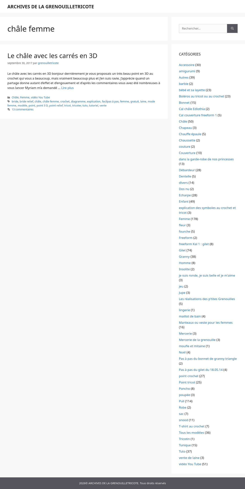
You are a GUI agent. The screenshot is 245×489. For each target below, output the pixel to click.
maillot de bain (190, 316)
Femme (25, 97)
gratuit (134, 101)
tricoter (76, 105)
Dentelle (185, 176)
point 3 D (42, 105)
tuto (85, 105)
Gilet (182, 250)
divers (183, 182)
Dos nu (184, 189)
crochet (65, 101)
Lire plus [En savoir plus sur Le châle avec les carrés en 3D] (67, 88)
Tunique (185, 445)
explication (94, 101)
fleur (182, 225)
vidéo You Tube (40, 97)
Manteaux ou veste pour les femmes (206, 322)
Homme (185, 263)
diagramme (78, 101)
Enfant (183, 201)
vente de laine (189, 458)
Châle (15, 97)
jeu (181, 286)
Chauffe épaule (190, 134)
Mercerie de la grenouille (197, 340)
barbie (183, 84)
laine (143, 101)
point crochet (188, 376)
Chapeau (185, 128)
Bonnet (184, 102)
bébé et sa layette (192, 90)
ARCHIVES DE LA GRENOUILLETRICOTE (50, 6)
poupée (184, 395)
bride (15, 101)
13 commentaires (22, 109)
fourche (184, 231)
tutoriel (93, 105)
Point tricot (187, 382)
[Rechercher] (232, 28)
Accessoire (186, 65)
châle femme (51, 101)
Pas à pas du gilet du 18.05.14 (201, 370)
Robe (182, 407)
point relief (56, 105)
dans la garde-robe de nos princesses (206, 159)
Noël (182, 352)
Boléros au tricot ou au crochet (201, 96)
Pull (181, 401)
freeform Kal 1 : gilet (194, 244)
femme (124, 101)
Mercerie (185, 333)
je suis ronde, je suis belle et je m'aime (207, 275)
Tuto (182, 451)
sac (181, 414)
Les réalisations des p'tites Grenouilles (207, 299)
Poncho (184, 388)
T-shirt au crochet (192, 426)
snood (183, 420)
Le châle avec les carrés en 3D (52, 55)
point (32, 105)
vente (103, 105)
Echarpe (185, 195)
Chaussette (187, 140)
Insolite (184, 269)
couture (184, 146)
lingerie (184, 310)
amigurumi (187, 71)
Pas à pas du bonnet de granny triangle (208, 358)
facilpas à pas (110, 101)
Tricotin (184, 439)
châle (38, 101)
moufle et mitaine (192, 346)
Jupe (182, 292)
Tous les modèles (191, 432)
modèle (22, 105)
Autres (183, 77)
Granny (184, 256)
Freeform (186, 238)
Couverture (187, 153)
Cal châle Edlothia (192, 109)
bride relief (26, 101)
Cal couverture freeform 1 (198, 115)
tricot (67, 105)
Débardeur (187, 170)
